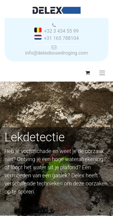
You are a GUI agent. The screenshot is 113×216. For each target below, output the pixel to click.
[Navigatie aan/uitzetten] (102, 72)
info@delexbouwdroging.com (56, 53)
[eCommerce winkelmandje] (87, 73)
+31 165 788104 (61, 38)
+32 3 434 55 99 (61, 31)
